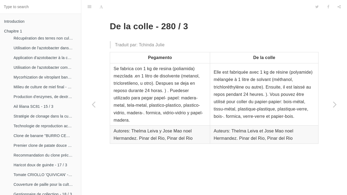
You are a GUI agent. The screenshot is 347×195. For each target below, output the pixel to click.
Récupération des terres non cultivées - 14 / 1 (45, 38)
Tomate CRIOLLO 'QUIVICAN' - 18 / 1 (45, 175)
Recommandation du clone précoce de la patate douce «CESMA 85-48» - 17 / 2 (45, 155)
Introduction (14, 21)
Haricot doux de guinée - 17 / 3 (40, 165)
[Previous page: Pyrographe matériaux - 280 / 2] (93, 104)
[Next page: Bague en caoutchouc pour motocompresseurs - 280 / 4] (335, 104)
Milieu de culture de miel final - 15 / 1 (45, 87)
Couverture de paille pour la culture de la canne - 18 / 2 (45, 184)
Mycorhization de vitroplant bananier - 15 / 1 (45, 77)
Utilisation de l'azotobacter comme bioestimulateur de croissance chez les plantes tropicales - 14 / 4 (45, 67)
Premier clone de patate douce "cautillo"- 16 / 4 (45, 145)
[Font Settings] (101, 7)
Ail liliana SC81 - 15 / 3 (33, 106)
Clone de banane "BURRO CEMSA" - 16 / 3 (45, 136)
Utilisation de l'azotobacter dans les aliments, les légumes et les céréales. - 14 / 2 (45, 48)
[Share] (339, 7)
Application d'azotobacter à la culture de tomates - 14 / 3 (45, 58)
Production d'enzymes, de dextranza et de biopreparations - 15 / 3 (45, 97)
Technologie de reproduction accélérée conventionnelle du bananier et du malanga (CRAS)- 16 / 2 (45, 126)
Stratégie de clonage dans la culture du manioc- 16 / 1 (45, 116)
